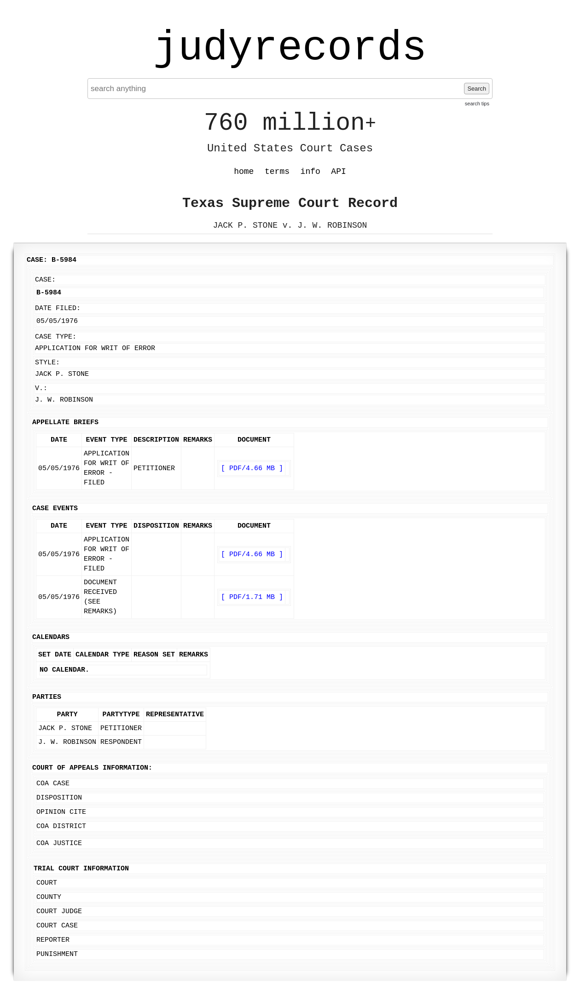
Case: (45, 280)
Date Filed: (58, 308)
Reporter (53, 940)
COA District (61, 826)
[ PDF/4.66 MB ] (252, 468)
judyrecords (290, 48)
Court (46, 883)
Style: (47, 363)
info (310, 171)
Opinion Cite (61, 812)
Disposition (59, 798)
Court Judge (59, 911)
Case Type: (55, 337)
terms (277, 171)
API (338, 171)
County (48, 897)
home (244, 171)
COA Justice (59, 843)
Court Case (57, 926)
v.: (41, 388)
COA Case (53, 784)
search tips (477, 103)
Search (476, 88)
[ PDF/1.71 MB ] (252, 597)
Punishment (57, 954)
